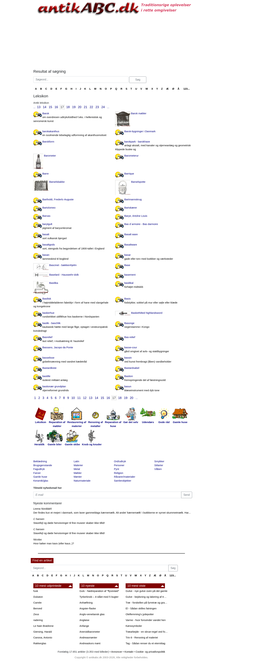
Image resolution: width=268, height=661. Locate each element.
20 (79, 107)
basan (71, 257)
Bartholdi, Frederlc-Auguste (58, 199)
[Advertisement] (16, 51)
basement (130, 274)
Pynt (116, 469)
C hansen (38, 518)
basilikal (153, 285)
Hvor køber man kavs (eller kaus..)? (53, 543)
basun (153, 388)
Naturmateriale (82, 480)
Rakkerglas (39, 643)
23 (97, 107)
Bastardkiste (49, 367)
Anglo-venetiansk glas (92, 614)
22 (91, 107)
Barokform (48, 141)
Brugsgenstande (42, 465)
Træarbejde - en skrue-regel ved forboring (147, 631)
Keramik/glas (40, 480)
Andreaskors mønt (89, 643)
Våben (158, 469)
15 (50, 107)
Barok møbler (138, 113)
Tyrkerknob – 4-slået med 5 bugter (98, 596)
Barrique (129, 173)
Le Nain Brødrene (43, 625)
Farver (37, 472)
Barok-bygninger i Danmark (140, 131)
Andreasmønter (88, 637)
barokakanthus (71, 133)
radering (38, 620)
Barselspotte (138, 181)
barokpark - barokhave (153, 145)
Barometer (50, 155)
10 (73, 398)
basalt (71, 236)
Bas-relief (129, 337)
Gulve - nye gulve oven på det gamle (146, 590)
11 (79, 398)
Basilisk (71, 302)
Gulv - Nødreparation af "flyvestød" (99, 590)
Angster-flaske (87, 608)
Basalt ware (131, 234)
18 (68, 107)
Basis (153, 300)
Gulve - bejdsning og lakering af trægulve (147, 596)
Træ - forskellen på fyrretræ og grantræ (147, 602)
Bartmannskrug (133, 199)
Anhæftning (86, 602)
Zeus (36, 614)
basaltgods (71, 246)
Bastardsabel (131, 367)
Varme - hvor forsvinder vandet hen (146, 620)
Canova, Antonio (42, 637)
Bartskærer (130, 207)
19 (74, 107)
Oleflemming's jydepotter (140, 614)
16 (56, 107)
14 (44, 107)
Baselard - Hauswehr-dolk (64, 274)
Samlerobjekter (122, 480)
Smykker (159, 461)
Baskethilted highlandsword (146, 312)
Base (127, 265)
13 (39, 107)
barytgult (71, 226)
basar (153, 257)
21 (85, 107)
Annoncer (116, 651)
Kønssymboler (134, 625)
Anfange (84, 625)
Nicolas (37, 539)
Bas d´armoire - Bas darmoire (141, 224)
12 (84, 398)
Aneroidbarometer (89, 631)
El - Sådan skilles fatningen (141, 608)
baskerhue (71, 315)
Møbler (78, 472)
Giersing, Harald (42, 631)
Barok (71, 117)
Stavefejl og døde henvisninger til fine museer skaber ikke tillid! (69, 522)
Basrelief (71, 339)
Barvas (46, 215)
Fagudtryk (39, 469)
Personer (119, 465)
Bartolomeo (49, 207)
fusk (35, 590)
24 (103, 107)
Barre (45, 173)
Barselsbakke (57, 181)
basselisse (71, 360)
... (34, 107)
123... (186, 88)
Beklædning (40, 461)
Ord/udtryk (120, 461)
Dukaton (38, 596)
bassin (153, 360)
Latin (76, 461)
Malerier (78, 465)
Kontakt (128, 651)
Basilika (53, 282)
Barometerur (131, 155)
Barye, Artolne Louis (135, 215)
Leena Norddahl (42, 508)
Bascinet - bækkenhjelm (63, 265)
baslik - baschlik (71, 327)
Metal (77, 469)
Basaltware (130, 244)
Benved (37, 608)
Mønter (78, 476)
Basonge (153, 325)
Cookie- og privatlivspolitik (150, 651)
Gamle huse (40, 476)
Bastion (153, 378)
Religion (118, 472)
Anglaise (84, 620)
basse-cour (153, 349)
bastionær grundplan (71, 388)
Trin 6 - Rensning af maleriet (142, 637)
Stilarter (158, 465)
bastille (71, 378)
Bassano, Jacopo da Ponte (57, 347)
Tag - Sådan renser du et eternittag (145, 643)
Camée (37, 602)
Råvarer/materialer (124, 476)
